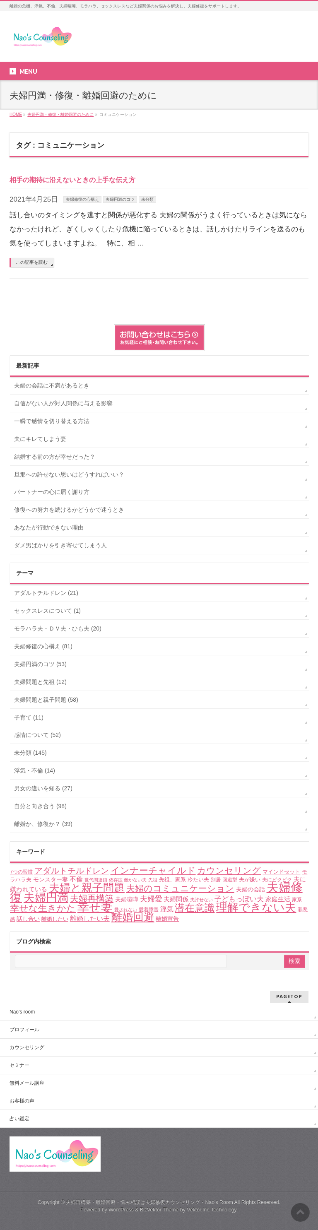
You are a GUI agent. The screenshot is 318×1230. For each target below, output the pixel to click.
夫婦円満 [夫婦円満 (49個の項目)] (46, 897)
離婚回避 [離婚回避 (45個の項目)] (132, 917)
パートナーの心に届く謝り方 (51, 492)
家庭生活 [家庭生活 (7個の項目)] (277, 899)
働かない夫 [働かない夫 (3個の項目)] (135, 879)
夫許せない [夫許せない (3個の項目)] (201, 899)
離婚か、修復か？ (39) (43, 824)
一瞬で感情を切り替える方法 (51, 421)
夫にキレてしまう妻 (40, 439)
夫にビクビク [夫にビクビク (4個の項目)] (277, 880)
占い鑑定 (19, 1119)
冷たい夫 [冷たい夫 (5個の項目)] (198, 879)
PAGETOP (289, 996)
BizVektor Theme (159, 1210)
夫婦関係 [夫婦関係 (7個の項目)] (176, 899)
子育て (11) (28, 717)
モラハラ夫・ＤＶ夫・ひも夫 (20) (57, 628)
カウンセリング (27, 1047)
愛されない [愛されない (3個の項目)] (125, 909)
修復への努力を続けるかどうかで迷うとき (69, 509)
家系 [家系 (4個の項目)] (297, 900)
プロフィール (24, 1030)
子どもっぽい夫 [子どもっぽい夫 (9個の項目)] (239, 899)
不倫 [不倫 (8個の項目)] (76, 879)
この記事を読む (32, 262)
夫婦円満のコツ (120, 199)
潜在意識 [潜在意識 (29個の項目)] (194, 907)
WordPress (121, 1210)
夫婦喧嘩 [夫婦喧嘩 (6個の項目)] (126, 899)
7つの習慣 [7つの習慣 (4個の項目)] (21, 872)
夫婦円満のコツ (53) (40, 664)
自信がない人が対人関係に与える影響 (63, 403)
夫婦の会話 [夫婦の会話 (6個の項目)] (250, 889)
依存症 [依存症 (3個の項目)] (116, 879)
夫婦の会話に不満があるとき (51, 385)
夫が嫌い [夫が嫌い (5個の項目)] (249, 879)
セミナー (19, 1065)
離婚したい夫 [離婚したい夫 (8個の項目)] (90, 918)
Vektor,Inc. (199, 1210)
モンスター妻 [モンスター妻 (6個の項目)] (50, 879)
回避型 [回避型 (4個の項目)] (229, 880)
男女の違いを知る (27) (43, 788)
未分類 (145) (30, 752)
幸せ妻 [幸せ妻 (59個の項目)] (95, 907)
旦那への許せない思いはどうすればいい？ (69, 474)
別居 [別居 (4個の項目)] (216, 880)
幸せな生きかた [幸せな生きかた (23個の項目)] (43, 908)
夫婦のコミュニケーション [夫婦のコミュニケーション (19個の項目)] (180, 888)
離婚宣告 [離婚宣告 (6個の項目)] (167, 918)
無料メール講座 (27, 1083)
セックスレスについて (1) (47, 610)
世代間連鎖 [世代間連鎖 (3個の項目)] (95, 879)
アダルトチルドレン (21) (46, 593)
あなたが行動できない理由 (49, 527)
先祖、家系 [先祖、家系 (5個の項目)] (172, 879)
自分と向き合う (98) (40, 806)
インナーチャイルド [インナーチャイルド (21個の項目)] (153, 870)
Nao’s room (22, 1012)
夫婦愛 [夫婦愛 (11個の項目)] (151, 899)
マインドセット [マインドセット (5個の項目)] (281, 872)
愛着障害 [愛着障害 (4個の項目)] (149, 909)
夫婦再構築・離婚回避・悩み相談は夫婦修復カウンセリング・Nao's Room (149, 1202)
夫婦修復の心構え (82, 199)
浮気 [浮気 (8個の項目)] (166, 908)
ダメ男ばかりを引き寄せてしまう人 (60, 545)
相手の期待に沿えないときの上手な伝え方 (72, 179)
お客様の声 (22, 1101)
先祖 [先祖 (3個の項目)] (152, 879)
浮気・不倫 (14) (34, 770)
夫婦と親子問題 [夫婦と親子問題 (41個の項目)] (87, 887)
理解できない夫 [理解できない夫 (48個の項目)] (256, 907)
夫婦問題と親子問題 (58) (46, 699)
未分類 (147, 199)
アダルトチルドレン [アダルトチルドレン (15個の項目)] (71, 870)
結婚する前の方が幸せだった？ (54, 456)
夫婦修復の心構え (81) (43, 646)
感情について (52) (37, 735)
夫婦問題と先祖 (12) (40, 682)
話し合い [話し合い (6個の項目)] (28, 918)
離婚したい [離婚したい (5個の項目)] (54, 919)
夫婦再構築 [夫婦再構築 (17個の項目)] (91, 898)
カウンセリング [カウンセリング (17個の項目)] (229, 870)
